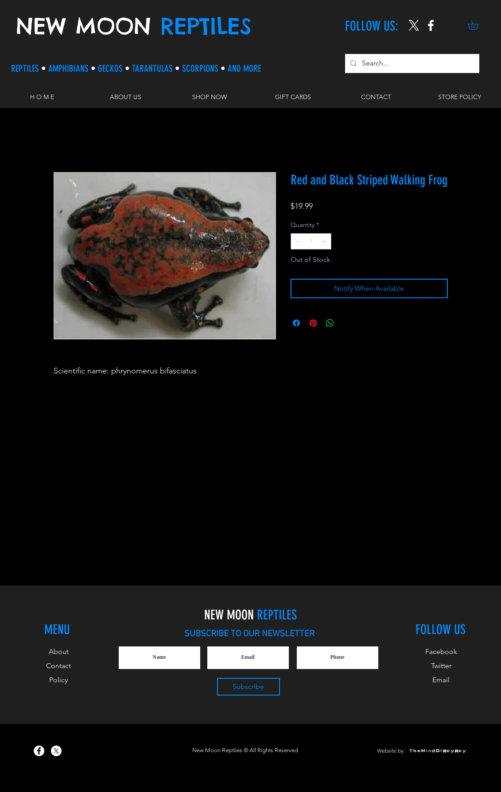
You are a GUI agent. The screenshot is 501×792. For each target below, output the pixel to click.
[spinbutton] (311, 241)
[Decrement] (297, 241)
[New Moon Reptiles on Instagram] (430, 25)
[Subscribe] (248, 687)
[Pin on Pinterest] (313, 323)
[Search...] (411, 63)
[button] (477, 25)
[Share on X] (347, 323)
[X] (414, 25)
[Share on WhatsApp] (330, 323)
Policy (58, 680)
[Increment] (324, 241)
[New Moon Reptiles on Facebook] (39, 751)
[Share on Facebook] (296, 323)
